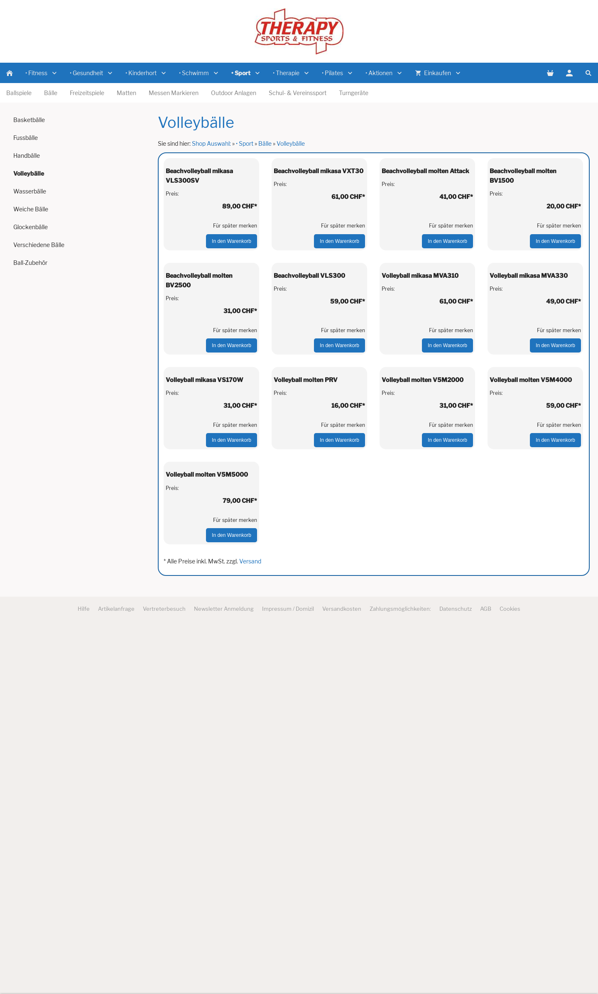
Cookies (510, 974)
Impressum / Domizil (288, 974)
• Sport (244, 143)
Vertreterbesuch (164, 974)
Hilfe (84, 974)
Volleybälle (291, 143)
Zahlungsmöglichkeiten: (400, 974)
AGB (485, 974)
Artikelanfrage (116, 974)
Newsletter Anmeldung (224, 974)
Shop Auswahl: (211, 143)
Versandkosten (341, 974)
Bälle (265, 143)
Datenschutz (455, 974)
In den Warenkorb (231, 332)
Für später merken (235, 317)
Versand (250, 926)
